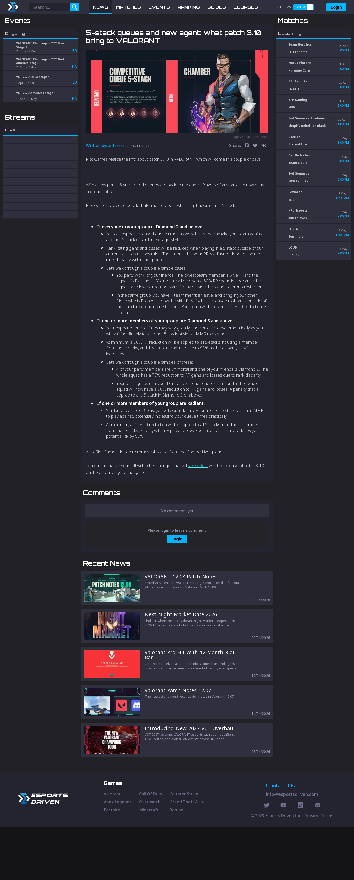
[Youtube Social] (283, 859)
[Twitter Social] (266, 859)
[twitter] (255, 172)
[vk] (263, 172)
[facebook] (246, 172)
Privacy (311, 868)
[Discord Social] (300, 859)
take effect (198, 492)
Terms (327, 868)
